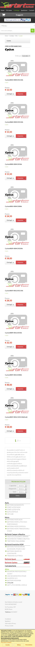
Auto (7, 503)
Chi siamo (9, 10)
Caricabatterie (10, 566)
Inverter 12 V (12, 578)
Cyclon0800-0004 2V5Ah (13, 164)
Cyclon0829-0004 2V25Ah (14, 248)
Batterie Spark (17, 559)
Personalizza (28, 644)
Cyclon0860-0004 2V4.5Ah (14, 122)
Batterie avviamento (15, 505)
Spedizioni (24, 10)
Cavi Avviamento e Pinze (16, 576)
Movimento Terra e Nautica (18, 539)
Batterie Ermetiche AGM (14, 545)
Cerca (17, 495)
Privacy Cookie (9, 625)
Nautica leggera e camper (17, 536)
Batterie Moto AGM (14, 519)
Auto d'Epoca (12, 512)
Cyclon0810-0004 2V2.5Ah (14, 80)
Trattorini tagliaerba (16, 541)
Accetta (8, 645)
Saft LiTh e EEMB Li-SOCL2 (17, 585)
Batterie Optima (17, 563)
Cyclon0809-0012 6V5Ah (13, 333)
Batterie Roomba (14, 580)
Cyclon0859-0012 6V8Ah (13, 375)
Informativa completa (6, 642)
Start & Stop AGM (13, 507)
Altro (7, 569)
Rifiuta (19, 645)
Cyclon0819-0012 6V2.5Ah (14, 290)
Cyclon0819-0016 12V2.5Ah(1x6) (16, 417)
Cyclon (10, 583)
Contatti (31, 10)
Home (2, 10)
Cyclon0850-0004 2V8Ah (13, 206)
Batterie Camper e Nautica (15, 534)
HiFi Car (10, 514)
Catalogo (16, 10)
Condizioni (8, 619)
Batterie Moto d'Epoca (16, 526)
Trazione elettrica (15, 556)
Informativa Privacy (10, 623)
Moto (7, 518)
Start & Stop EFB (13, 509)
